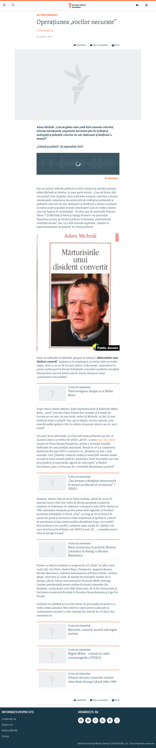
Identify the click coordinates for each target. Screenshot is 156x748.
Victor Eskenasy (47, 15)
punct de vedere (105, 439)
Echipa (5, 736)
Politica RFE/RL (10, 730)
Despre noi (7, 725)
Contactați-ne (9, 719)
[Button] (79, 45)
